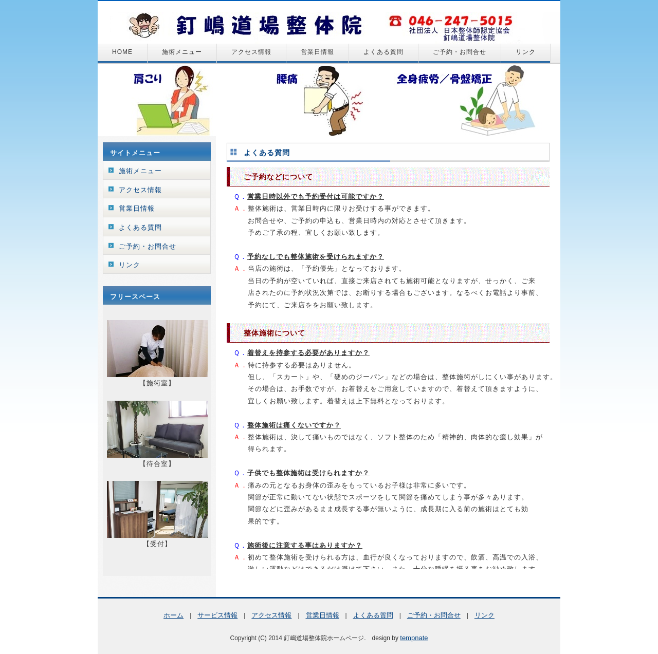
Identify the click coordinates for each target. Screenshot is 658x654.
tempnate (414, 638)
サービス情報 (217, 615)
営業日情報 (317, 51)
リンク (526, 51)
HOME (122, 51)
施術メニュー (182, 51)
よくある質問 (383, 51)
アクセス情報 (251, 51)
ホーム (173, 615)
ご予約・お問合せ (459, 51)
